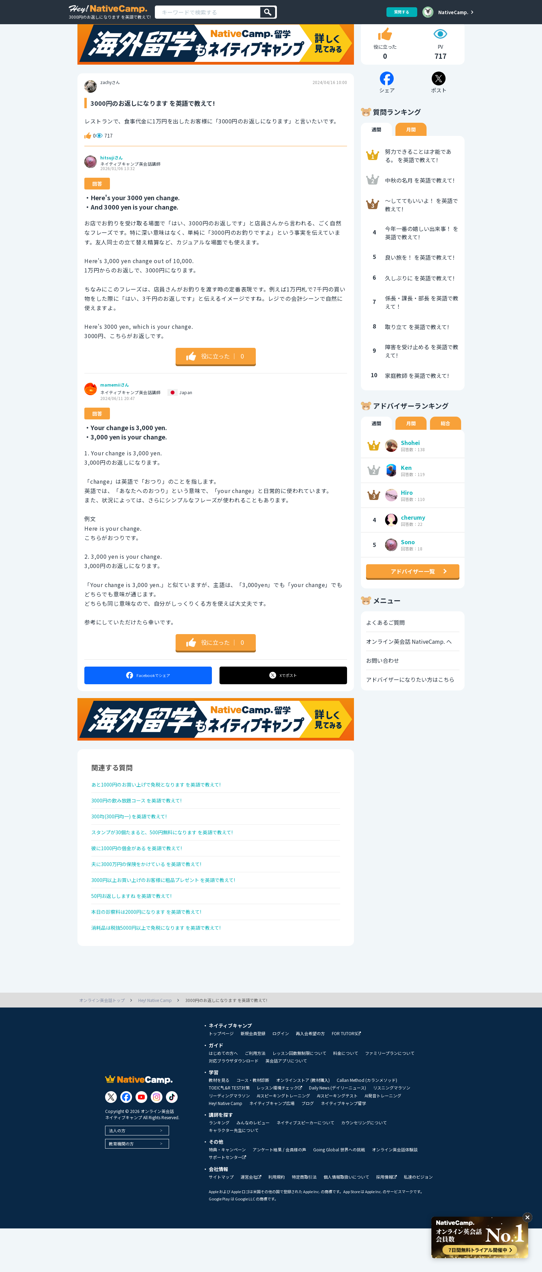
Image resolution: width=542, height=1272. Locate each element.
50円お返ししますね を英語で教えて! (137, 933)
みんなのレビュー (253, 1166)
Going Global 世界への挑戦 (339, 1193)
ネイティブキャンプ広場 (272, 1147)
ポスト (283, 694)
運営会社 (251, 1220)
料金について (345, 1097)
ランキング (219, 1166)
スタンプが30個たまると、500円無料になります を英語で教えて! (172, 860)
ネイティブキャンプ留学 (343, 1147)
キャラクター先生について (234, 1174)
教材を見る (219, 1124)
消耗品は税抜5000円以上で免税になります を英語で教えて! (165, 970)
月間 (411, 149)
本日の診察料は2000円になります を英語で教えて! (154, 952)
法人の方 (117, 1174)
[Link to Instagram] (156, 1140)
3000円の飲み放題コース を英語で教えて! (143, 823)
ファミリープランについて (389, 1097)
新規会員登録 (253, 1077)
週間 (376, 149)
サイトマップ (221, 1220)
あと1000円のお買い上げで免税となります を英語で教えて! (165, 805)
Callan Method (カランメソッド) (367, 1124)
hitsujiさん (111, 177)
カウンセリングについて (364, 1166)
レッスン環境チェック (279, 1131)
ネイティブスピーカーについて (305, 1166)
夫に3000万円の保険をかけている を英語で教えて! (154, 897)
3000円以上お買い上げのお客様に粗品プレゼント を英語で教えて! (173, 915)
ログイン (280, 1077)
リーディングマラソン (229, 1139)
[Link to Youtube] (141, 1140)
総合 (445, 442)
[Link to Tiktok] (172, 1140)
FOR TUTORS (346, 1077)
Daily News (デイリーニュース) (337, 1131)
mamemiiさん (114, 404)
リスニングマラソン (391, 1131)
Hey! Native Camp (225, 1147)
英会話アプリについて (286, 1104)
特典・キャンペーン (227, 1193)
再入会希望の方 (310, 1077)
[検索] (267, 12)
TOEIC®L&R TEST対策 (229, 1131)
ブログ (307, 1147)
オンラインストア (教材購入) (303, 1124)
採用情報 (386, 1220)
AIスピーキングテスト (337, 1139)
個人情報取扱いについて (346, 1220)
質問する (399, 12)
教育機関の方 (121, 1187)
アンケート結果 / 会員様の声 (279, 1193)
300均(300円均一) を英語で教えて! (134, 842)
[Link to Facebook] (126, 1140)
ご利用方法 (255, 1097)
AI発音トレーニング (383, 1139)
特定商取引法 (304, 1220)
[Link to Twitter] (111, 1140)
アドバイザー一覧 (413, 591)
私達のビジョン (418, 1220)
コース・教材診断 (252, 1124)
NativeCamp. (453, 12)
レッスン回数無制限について (299, 1097)
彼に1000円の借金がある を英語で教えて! (143, 878)
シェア (147, 694)
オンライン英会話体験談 (395, 1193)
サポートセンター (227, 1201)
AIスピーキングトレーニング (283, 1139)
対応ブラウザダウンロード (234, 1104)
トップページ (221, 1077)
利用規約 (276, 1220)
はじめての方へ (223, 1097)
